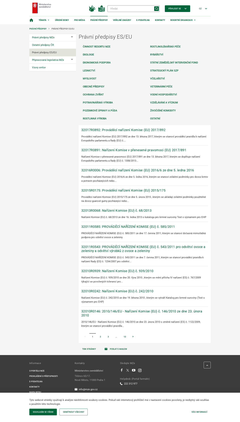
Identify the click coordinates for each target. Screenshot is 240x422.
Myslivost (89, 78)
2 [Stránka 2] (100, 337)
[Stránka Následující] (133, 336)
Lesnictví (89, 70)
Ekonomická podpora (97, 62)
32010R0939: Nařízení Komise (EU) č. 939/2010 (117, 271)
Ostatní (155, 118)
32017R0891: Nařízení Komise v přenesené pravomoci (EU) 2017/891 (133, 150)
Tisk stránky (89, 349)
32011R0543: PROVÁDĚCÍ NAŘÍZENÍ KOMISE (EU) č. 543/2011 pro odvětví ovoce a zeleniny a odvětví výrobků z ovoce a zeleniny (143, 249)
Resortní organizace (181, 20)
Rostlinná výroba (94, 118)
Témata (42, 20)
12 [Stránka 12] (125, 337)
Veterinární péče (161, 86)
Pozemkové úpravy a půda (100, 110)
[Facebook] (121, 371)
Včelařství (157, 78)
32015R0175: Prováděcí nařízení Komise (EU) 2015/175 (123, 190)
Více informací (199, 412)
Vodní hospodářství (163, 94)
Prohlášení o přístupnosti (43, 376)
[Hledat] (134, 8)
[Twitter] (127, 371)
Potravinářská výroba (98, 102)
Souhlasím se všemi (43, 412)
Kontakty (160, 20)
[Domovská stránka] (31, 20)
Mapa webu (35, 392)
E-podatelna (143, 20)
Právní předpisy (99, 20)
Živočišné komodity (163, 110)
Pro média (79, 20)
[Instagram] (140, 371)
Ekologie (88, 54)
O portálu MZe (36, 371)
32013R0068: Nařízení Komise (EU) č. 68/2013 (116, 210)
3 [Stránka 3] (108, 337)
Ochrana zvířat (93, 94)
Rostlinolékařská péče (165, 46)
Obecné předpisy (93, 86)
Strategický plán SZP (164, 70)
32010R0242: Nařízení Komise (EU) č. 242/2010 (117, 291)
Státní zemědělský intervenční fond (174, 62)
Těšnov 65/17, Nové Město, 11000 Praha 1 (90, 378)
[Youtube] (134, 371)
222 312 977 (128, 383)
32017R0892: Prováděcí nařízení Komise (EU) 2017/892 (123, 130)
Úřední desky (62, 20)
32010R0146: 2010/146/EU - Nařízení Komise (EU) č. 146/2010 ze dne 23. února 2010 (141, 313)
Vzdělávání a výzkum (164, 102)
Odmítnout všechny (73, 412)
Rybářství (156, 54)
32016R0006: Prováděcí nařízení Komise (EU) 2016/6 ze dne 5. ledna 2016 (137, 170)
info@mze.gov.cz (86, 389)
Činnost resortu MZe (96, 46)
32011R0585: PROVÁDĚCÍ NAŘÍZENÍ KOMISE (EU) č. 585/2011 (128, 227)
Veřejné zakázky (122, 20)
